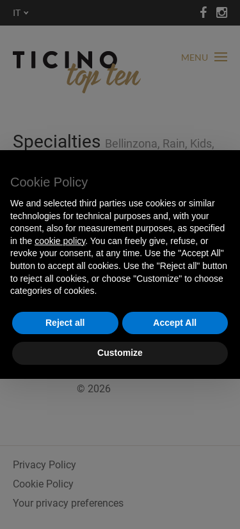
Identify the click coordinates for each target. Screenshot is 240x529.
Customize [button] (120, 353)
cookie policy (60, 241)
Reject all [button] (64, 323)
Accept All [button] (174, 323)
